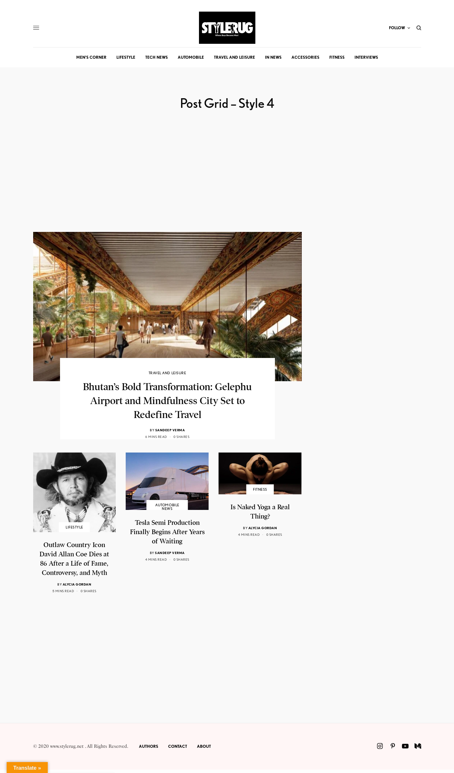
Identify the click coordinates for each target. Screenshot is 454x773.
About (204, 746)
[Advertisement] (167, 185)
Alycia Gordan (77, 584)
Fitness (260, 489)
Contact (177, 746)
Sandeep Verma (170, 430)
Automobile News (167, 507)
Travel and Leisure (167, 373)
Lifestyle (74, 527)
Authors (148, 746)
